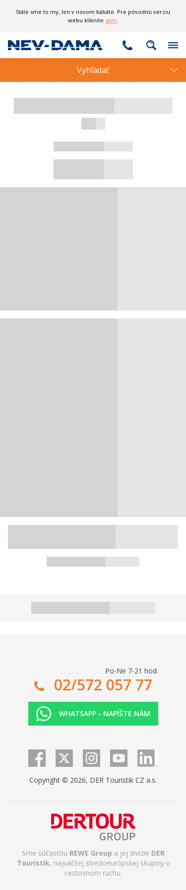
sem (111, 20)
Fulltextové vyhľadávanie (151, 45)
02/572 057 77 (127, 45)
